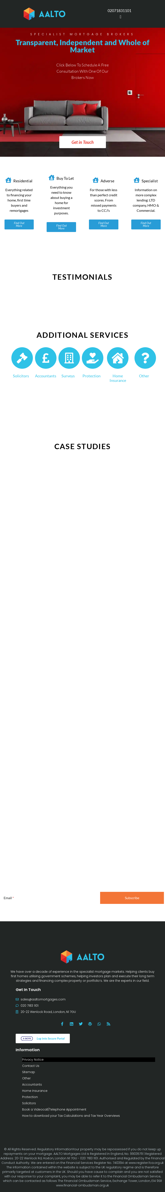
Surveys (68, 375)
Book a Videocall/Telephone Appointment (54, 1109)
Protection (91, 375)
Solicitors (21, 375)
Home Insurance (118, 378)
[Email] (49, 898)
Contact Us (30, 1066)
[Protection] (92, 358)
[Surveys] (69, 358)
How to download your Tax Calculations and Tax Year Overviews (71, 1116)
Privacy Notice (33, 1059)
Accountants (45, 375)
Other (144, 375)
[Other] (145, 358)
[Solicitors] (22, 358)
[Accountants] (46, 358)
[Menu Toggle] (120, 17)
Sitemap (28, 1072)
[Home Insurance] (117, 358)
